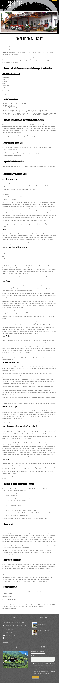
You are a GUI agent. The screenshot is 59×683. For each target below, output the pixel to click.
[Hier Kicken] (35, 333)
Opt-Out (4, 478)
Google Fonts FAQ (34, 357)
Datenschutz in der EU (7, 602)
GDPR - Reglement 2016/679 (9, 599)
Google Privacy (9, 359)
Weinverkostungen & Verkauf (45, 623)
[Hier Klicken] (11, 299)
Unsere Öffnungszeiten (43, 630)
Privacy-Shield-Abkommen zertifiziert (21, 471)
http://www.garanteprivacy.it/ (9, 608)
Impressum (5, 640)
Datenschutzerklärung (7, 476)
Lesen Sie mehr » (42, 624)
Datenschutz (5, 642)
